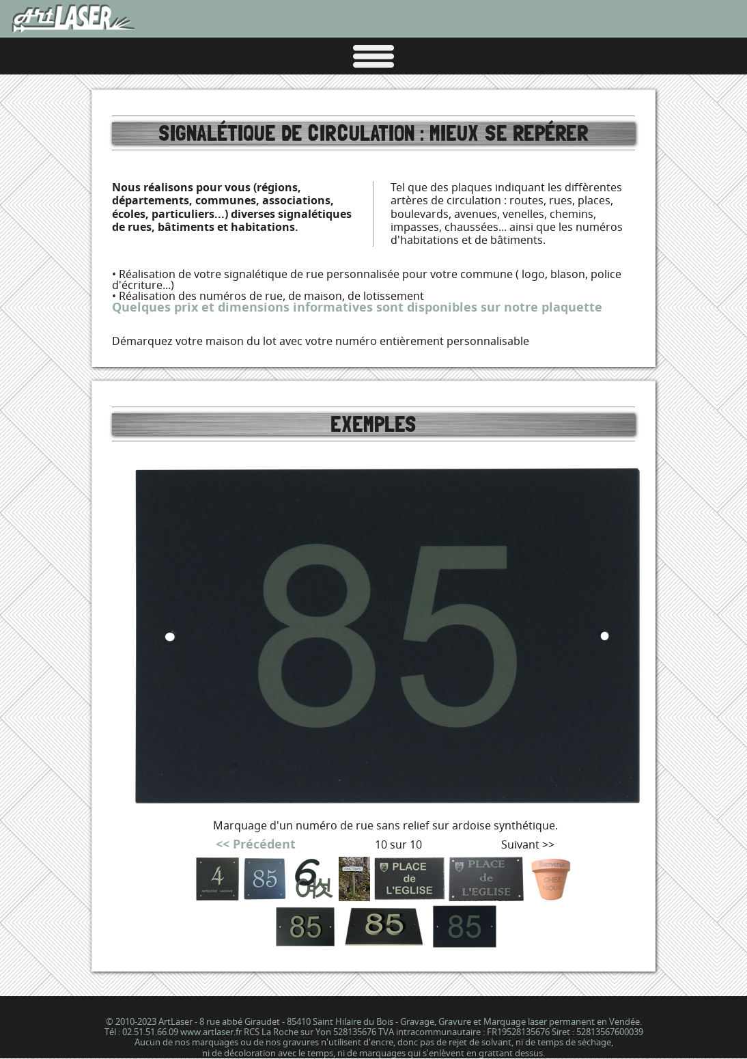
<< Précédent (256, 844)
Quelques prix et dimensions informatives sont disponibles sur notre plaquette (357, 307)
